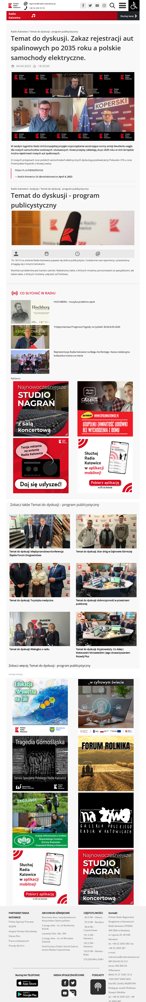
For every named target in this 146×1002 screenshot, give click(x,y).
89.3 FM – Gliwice (93, 917)
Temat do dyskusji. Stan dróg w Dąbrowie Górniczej (104, 551)
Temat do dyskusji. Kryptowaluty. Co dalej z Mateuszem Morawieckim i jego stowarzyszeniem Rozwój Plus (103, 653)
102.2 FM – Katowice (89, 945)
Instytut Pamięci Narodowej (23, 931)
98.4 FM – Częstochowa (90, 928)
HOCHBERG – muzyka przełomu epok (74, 301)
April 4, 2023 (65, 176)
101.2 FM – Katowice (89, 936)
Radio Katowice (19, 31)
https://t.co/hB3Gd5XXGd (29, 170)
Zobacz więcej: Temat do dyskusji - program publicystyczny (49, 666)
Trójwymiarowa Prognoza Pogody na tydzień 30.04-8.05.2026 (87, 326)
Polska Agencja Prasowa (21, 921)
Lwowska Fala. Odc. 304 (54, 933)
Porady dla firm (16, 945)
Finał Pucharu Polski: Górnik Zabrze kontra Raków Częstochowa (60, 948)
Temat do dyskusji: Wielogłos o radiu (29, 649)
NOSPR (12, 926)
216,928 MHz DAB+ (94, 959)
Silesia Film (14, 936)
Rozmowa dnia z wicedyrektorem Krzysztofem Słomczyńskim (59, 919)
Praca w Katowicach (19, 940)
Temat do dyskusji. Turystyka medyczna (31, 600)
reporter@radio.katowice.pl (42, 3)
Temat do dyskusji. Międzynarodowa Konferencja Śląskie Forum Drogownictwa (36, 553)
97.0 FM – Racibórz (94, 922)
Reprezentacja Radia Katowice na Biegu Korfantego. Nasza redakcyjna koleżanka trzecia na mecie (92, 353)
